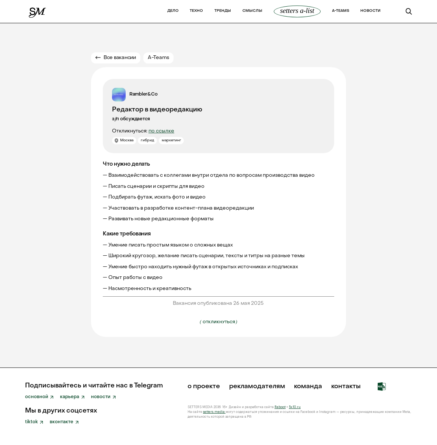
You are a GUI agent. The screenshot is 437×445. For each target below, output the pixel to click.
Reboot (280, 407)
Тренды (222, 11)
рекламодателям (257, 387)
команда (308, 387)
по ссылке (161, 131)
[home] (37, 11)
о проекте (204, 387)
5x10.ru (295, 407)
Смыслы (252, 11)
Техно (196, 11)
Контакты (346, 387)
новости (370, 11)
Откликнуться (218, 321)
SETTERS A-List (297, 10)
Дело (173, 11)
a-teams (340, 11)
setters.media (214, 412)
